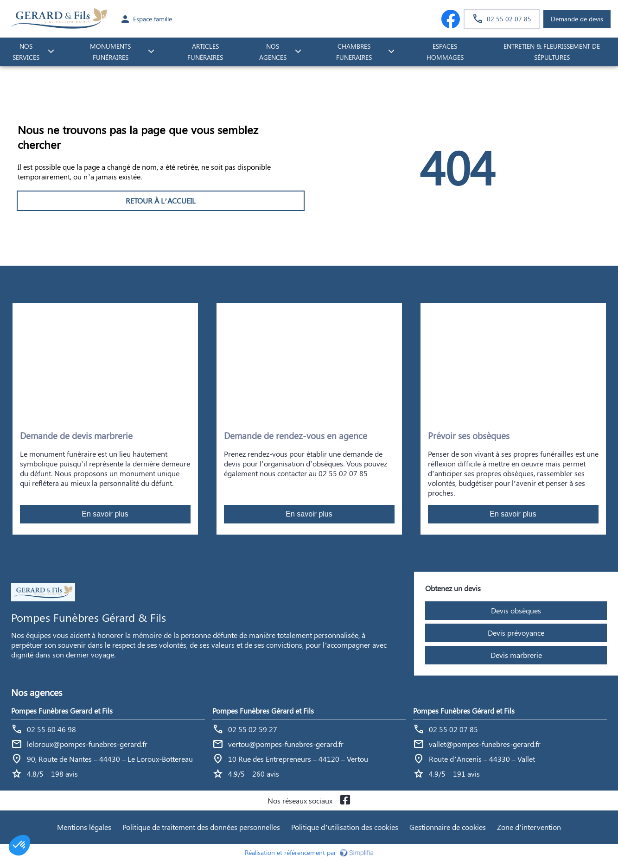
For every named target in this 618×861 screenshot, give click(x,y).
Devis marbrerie (516, 655)
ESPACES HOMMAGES (445, 52)
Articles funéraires (205, 52)
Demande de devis (577, 18)
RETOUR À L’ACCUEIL (160, 200)
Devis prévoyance (516, 633)
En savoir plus (105, 514)
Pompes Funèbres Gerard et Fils (62, 710)
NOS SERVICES (26, 52)
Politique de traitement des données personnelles (201, 827)
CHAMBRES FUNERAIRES (354, 52)
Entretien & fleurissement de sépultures (551, 52)
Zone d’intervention (529, 827)
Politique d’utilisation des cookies (344, 827)
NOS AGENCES (273, 52)
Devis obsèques (516, 610)
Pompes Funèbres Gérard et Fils (263, 710)
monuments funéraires (110, 52)
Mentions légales (84, 827)
